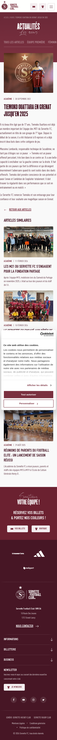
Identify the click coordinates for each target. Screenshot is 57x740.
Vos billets (33, 6)
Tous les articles (14, 42)
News (12, 17)
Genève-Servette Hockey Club (18, 717)
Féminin (52, 42)
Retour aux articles (20, 209)
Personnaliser (28, 403)
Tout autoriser (28, 394)
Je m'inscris (14, 687)
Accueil (6, 17)
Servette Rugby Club (42, 717)
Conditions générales (37, 723)
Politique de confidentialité (30, 727)
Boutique (42, 6)
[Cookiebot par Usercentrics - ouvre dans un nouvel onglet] (41, 334)
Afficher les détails (37, 385)
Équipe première (36, 42)
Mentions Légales (18, 723)
